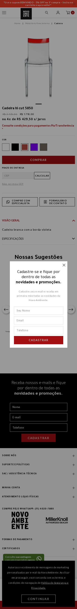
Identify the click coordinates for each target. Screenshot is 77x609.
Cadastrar (38, 340)
